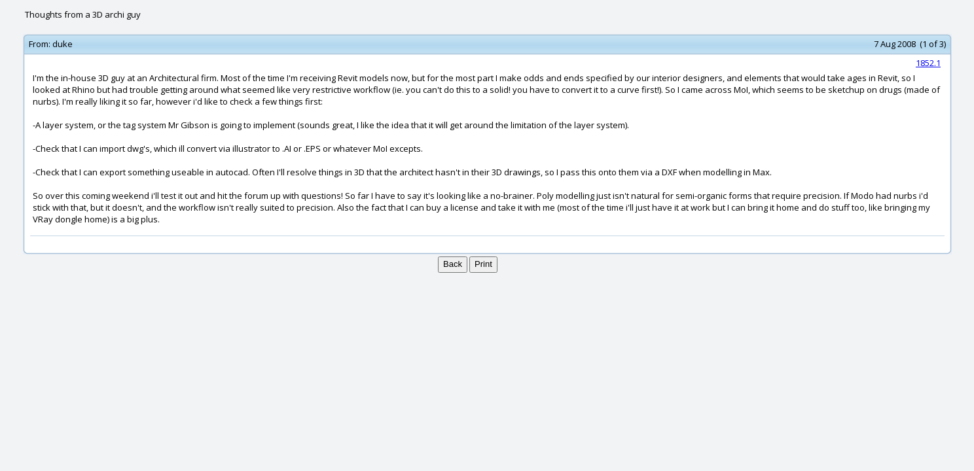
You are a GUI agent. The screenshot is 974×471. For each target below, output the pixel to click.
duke (62, 44)
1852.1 (928, 63)
